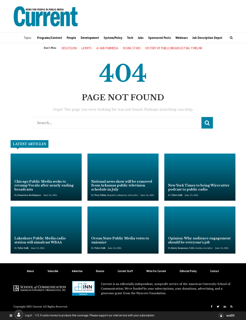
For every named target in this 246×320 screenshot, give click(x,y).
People (71, 37)
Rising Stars (132, 48)
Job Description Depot (207, 37)
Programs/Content (49, 37)
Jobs (141, 37)
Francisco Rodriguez (29, 195)
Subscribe (52, 271)
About (30, 271)
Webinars (181, 37)
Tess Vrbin (100, 195)
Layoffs (86, 48)
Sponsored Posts (159, 37)
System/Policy (113, 37)
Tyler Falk (176, 195)
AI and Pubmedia (107, 48)
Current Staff (125, 271)
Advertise (77, 271)
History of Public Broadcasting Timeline (173, 48)
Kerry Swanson (179, 247)
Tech (130, 37)
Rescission (69, 48)
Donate (100, 271)
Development (90, 37)
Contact (214, 271)
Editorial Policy (188, 271)
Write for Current (156, 271)
